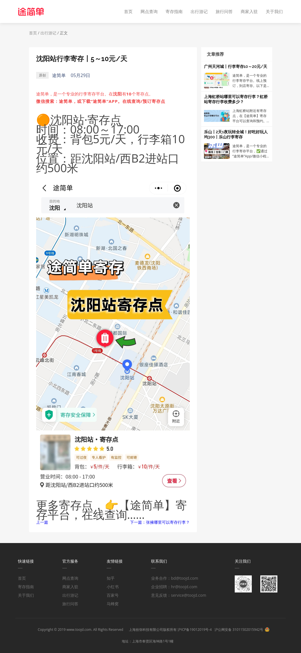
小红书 (113, 586)
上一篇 (42, 522)
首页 (128, 11)
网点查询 (149, 11)
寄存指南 (174, 11)
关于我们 (274, 11)
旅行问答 (224, 11)
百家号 (113, 595)
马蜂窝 (113, 603)
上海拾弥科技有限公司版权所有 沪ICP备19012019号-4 (170, 629)
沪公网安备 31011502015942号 (239, 629)
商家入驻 (249, 11)
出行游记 (199, 11)
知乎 (111, 578)
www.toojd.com (79, 629)
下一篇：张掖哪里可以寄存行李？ (160, 522)
